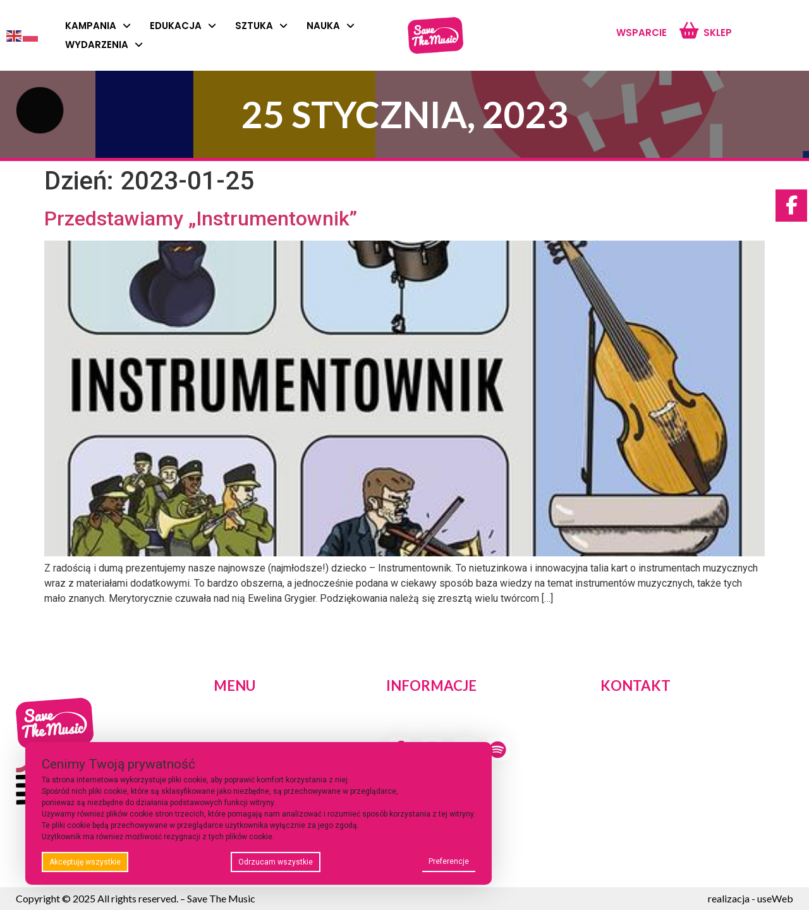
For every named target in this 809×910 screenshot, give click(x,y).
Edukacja (183, 25)
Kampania (98, 25)
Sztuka (261, 25)
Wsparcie (641, 32)
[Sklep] (688, 30)
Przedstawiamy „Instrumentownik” (200, 218)
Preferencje (449, 861)
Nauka (331, 25)
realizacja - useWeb (750, 898)
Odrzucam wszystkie (275, 862)
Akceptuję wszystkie (85, 862)
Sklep (717, 32)
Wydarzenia (104, 44)
